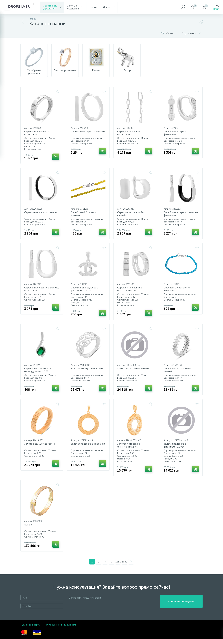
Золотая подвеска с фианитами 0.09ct (175, 445)
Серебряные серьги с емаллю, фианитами (181, 214)
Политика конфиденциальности (60, 625)
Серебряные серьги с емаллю (88, 131)
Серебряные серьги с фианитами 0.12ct (129, 289)
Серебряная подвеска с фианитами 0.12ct (84, 289)
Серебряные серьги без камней (130, 214)
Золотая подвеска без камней (88, 443)
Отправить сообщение (181, 601)
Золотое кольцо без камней (87, 368)
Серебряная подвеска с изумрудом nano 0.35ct (38, 370)
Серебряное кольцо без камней (177, 370)
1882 (124, 561)
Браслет (29, 524)
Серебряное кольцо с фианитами (36, 133)
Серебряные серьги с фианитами (129, 133)
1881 (118, 561)
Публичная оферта (30, 625)
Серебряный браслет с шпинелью (84, 214)
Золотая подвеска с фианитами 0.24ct (128, 445)
